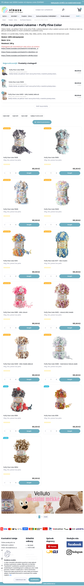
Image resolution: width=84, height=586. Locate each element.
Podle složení (65, 16)
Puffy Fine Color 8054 (10, 468)
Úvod (3, 20)
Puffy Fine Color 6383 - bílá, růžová (15, 313)
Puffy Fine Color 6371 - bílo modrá (55, 261)
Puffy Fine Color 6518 (10, 416)
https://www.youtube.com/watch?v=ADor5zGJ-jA (19, 52)
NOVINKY (14, 16)
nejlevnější (6, 116)
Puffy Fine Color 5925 (10, 158)
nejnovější (24, 116)
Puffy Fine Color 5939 (51, 158)
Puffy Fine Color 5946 (10, 209)
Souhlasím (35, 580)
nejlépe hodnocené (36, 116)
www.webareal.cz (49, 584)
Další (78, 16)
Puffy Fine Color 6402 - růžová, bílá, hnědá (58, 313)
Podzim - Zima (27, 16)
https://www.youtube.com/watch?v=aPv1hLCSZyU (19, 56)
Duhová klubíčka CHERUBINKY (46, 16)
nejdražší (15, 116)
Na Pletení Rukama (25, 20)
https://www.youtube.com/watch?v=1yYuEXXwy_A (19, 48)
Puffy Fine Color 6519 (51, 416)
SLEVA (4, 16)
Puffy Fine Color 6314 (10, 261)
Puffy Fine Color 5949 (51, 209)
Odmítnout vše (21, 580)
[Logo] (12, 9)
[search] (63, 10)
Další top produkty (42, 106)
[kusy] (10, 173)
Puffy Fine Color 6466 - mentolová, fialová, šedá (60, 364)
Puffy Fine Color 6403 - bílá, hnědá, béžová (18, 364)
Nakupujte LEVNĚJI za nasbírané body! (66, 3)
